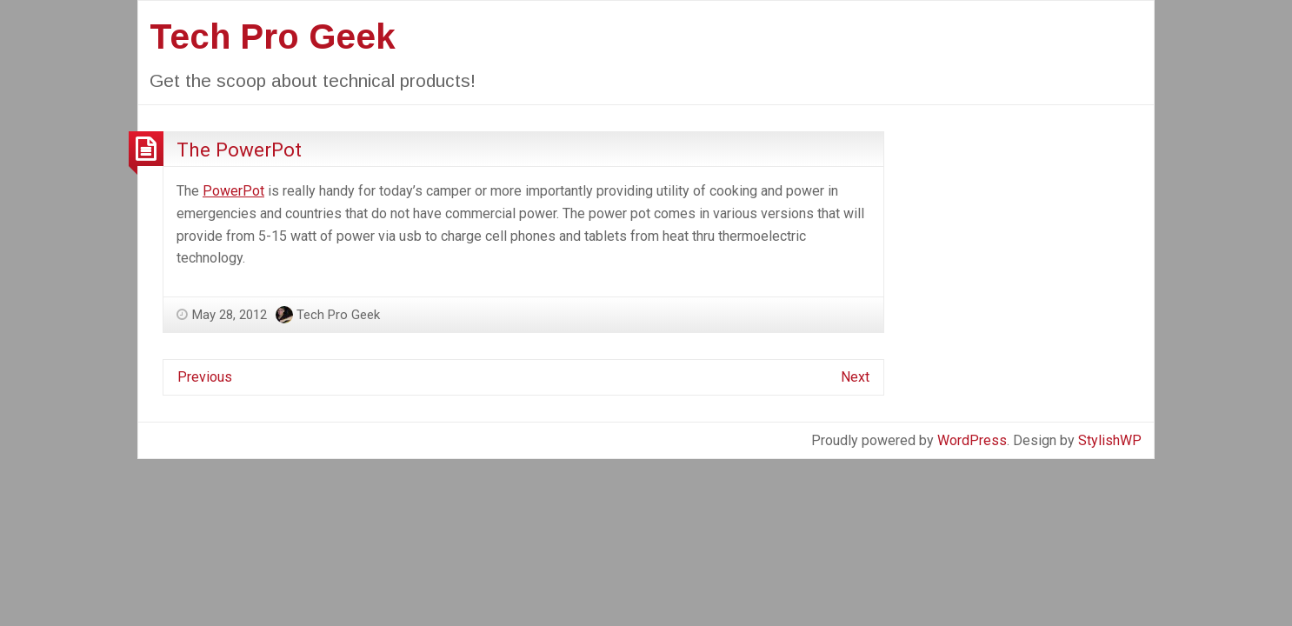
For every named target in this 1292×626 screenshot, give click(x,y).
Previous (204, 377)
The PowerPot (239, 149)
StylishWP (1110, 440)
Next (855, 377)
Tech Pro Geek (273, 36)
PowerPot (233, 191)
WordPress (972, 440)
